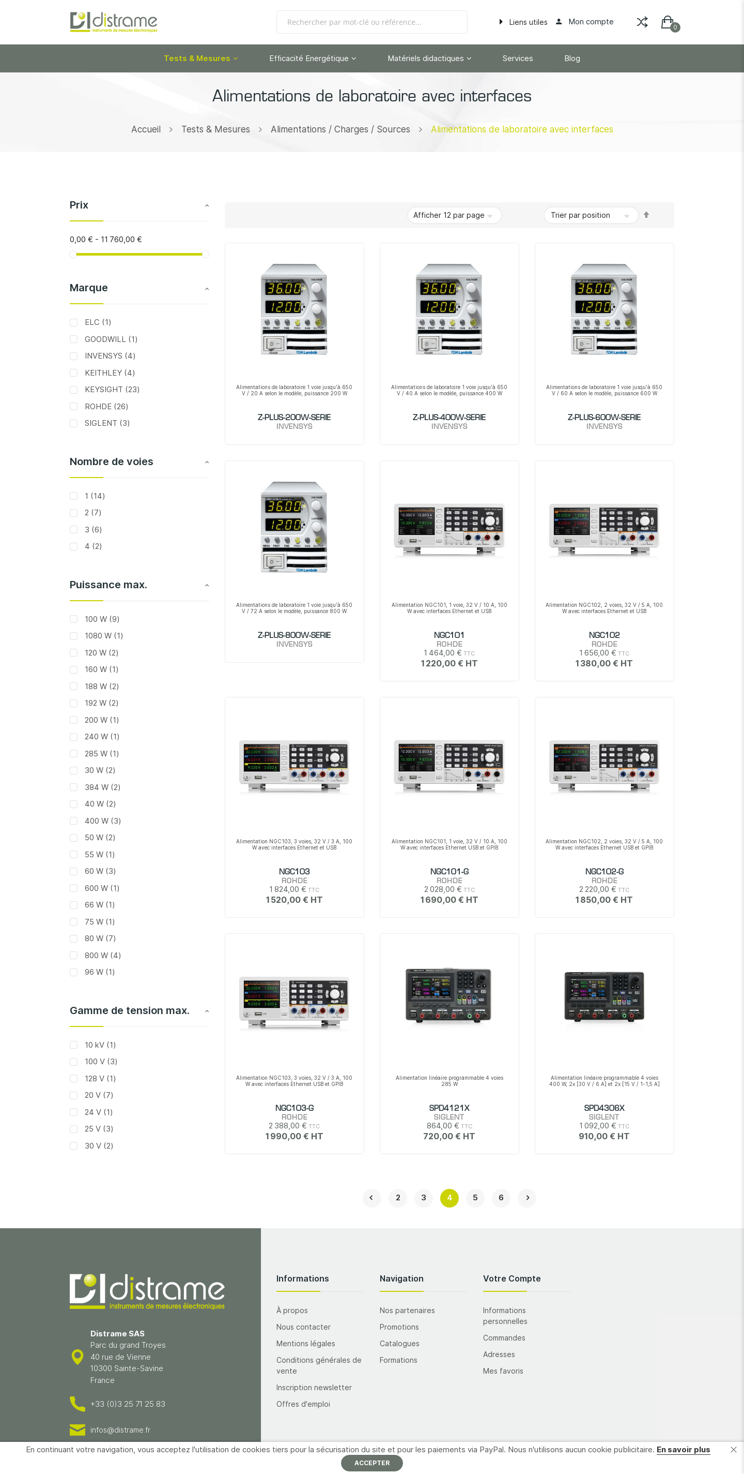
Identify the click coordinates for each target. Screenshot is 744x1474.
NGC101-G (449, 872)
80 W (99, 938)
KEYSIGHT (111, 389)
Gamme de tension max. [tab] (130, 1010)
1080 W (103, 636)
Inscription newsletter (314, 1387)
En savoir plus (683, 1449)
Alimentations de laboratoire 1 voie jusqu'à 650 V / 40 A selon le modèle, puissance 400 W (449, 390)
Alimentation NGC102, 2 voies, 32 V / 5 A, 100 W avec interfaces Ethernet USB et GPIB (604, 844)
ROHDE (106, 406)
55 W (99, 854)
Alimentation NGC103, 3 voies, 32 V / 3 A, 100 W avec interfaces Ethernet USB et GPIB (294, 1081)
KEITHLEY (109, 373)
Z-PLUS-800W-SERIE (294, 635)
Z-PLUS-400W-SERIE (449, 418)
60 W (99, 871)
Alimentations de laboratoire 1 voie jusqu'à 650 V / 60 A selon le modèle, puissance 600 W (604, 390)
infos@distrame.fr (120, 1429)
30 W (99, 770)
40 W (99, 804)
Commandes (504, 1337)
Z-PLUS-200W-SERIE (294, 418)
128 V (99, 1078)
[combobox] (372, 22)
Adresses (499, 1354)
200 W (101, 720)
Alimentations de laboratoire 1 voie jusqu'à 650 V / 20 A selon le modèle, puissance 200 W (294, 390)
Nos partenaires (407, 1310)
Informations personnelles (505, 1316)
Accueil (146, 129)
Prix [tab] (79, 205)
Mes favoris (503, 1370)
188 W (101, 686)
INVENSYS (109, 356)
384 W (102, 787)
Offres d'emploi (303, 1403)
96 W (99, 972)
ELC (97, 322)
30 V (98, 1146)
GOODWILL (110, 339)
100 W (101, 619)
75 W (99, 922)
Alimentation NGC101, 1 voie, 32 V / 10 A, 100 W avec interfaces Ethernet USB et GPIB (449, 844)
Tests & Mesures (215, 129)
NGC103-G (294, 1108)
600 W (101, 888)
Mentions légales (305, 1343)
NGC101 (449, 635)
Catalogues (400, 1343)
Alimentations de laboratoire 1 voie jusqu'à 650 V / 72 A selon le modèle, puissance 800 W (294, 608)
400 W (102, 821)
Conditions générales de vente (319, 1365)
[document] (372, 1458)
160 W (101, 669)
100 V (100, 1061)
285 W (101, 753)
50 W (99, 837)
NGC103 (294, 872)
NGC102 (604, 635)
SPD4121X (449, 1108)
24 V (98, 1112)
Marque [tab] (89, 287)
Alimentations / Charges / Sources (340, 129)
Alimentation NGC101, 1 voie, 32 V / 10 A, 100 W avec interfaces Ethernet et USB (449, 608)
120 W (101, 653)
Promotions (399, 1326)
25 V (98, 1129)
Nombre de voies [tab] (111, 461)
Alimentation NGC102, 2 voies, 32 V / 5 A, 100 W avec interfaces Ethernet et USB (604, 608)
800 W (102, 955)
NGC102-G (604, 872)
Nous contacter (303, 1326)
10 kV (99, 1045)
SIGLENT (106, 423)
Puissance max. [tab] (108, 584)
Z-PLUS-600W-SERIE (604, 418)
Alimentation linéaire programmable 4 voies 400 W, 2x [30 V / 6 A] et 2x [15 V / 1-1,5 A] (604, 1081)
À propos (292, 1310)
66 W (99, 905)
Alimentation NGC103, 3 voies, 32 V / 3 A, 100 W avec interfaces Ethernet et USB (294, 844)
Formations (398, 1360)
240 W (101, 736)
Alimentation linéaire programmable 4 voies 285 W (449, 1081)
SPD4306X (604, 1108)
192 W (101, 703)
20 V (98, 1095)
